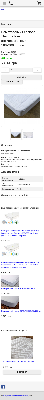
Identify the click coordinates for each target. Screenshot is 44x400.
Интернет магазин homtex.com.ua (15, 396)
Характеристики (10, 172)
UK (1, 9)
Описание (6, 145)
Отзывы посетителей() (14, 195)
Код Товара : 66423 (8, 52)
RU (4, 9)
